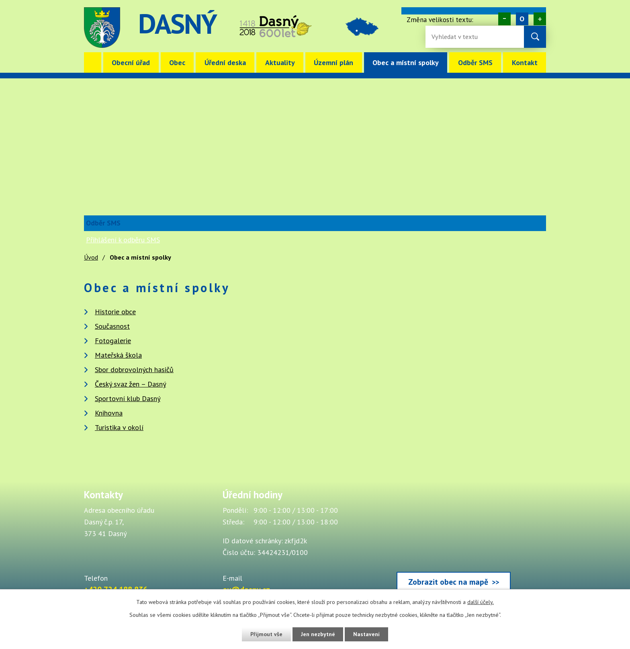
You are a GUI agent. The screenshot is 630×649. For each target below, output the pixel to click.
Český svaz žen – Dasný (130, 384)
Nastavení (367, 634)
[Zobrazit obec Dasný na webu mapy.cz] (453, 542)
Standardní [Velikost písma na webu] (522, 18)
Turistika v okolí (119, 427)
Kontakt (525, 62)
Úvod (92, 62)
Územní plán (333, 62)
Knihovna (109, 413)
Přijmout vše (266, 634)
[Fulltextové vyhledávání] (457, 37)
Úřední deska (225, 62)
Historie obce (115, 311)
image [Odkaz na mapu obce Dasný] (364, 27)
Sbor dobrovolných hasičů (134, 369)
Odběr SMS (475, 62)
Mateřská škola (118, 355)
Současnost (112, 326)
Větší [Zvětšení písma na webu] (540, 18)
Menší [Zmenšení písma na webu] (504, 18)
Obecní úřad (131, 62)
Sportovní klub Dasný (127, 398)
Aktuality (280, 62)
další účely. (480, 602)
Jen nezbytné (318, 634)
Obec (177, 62)
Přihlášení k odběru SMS (123, 239)
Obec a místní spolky (405, 62)
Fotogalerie (113, 340)
